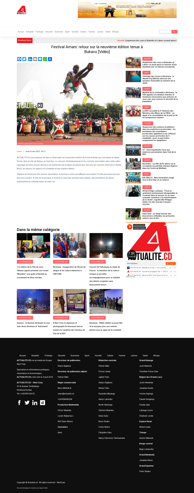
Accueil (21, 32)
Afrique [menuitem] (156, 355)
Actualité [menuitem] (35, 355)
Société (75, 32)
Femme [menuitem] (122, 355)
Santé (107, 32)
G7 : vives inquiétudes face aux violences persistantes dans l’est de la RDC (159, 152)
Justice (100, 32)
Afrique (115, 32)
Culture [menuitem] (110, 355)
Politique (39, 32)
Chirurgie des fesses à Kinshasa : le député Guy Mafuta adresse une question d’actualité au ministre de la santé (158, 79)
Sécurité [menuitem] (61, 355)
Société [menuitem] (98, 355)
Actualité (30, 32)
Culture (83, 32)
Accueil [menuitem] (23, 355)
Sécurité (49, 32)
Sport (67, 32)
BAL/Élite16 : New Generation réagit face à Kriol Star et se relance (158, 179)
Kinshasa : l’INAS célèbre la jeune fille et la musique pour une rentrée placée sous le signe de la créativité (105, 326)
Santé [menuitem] (145, 355)
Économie (59, 32)
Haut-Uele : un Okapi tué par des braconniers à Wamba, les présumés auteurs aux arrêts (158, 216)
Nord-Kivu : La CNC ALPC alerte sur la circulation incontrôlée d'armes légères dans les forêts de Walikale (159, 166)
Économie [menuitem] (75, 355)
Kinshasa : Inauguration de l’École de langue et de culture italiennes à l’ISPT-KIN (69, 270)
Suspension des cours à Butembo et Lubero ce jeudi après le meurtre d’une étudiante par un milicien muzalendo (159, 64)
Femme (91, 32)
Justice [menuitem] (134, 355)
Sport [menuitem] (87, 355)
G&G (46, 488)
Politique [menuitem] (48, 355)
